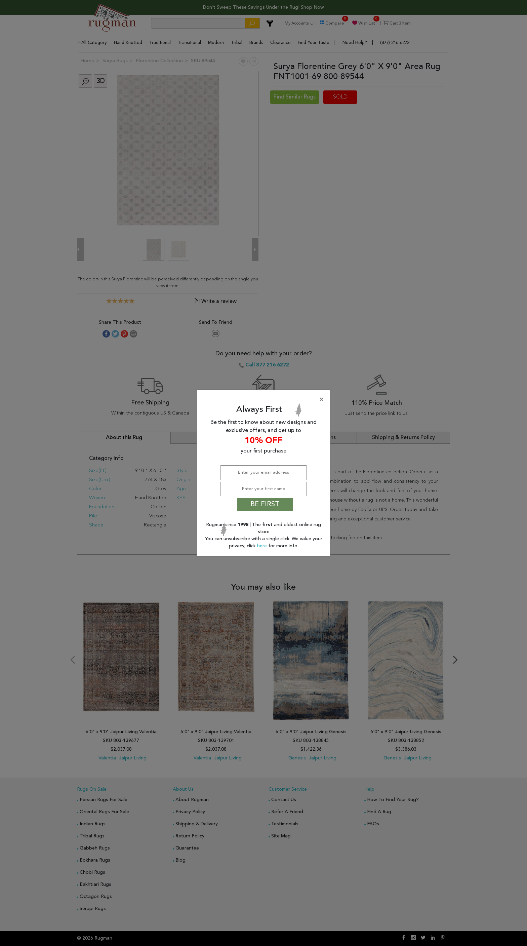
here (262, 546)
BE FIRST (264, 504)
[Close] (265, 399)
